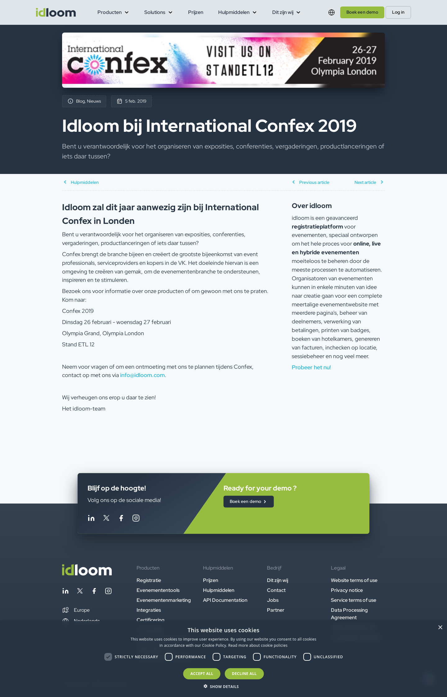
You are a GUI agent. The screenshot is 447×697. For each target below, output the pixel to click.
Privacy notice (347, 590)
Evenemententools (158, 590)
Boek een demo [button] (362, 12)
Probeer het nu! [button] (311, 367)
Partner (275, 610)
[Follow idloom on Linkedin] (91, 519)
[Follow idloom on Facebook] (121, 519)
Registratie (149, 580)
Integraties (149, 610)
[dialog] (223, 659)
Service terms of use (353, 600)
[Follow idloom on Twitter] (106, 519)
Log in (398, 12)
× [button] (440, 627)
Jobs (272, 600)
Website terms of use (354, 580)
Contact (276, 590)
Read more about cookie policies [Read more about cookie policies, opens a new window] (257, 645)
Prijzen (195, 12)
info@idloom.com (142, 375)
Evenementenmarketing (164, 600)
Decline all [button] (244, 673)
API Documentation (225, 600)
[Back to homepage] (87, 573)
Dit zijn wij (277, 580)
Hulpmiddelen (218, 590)
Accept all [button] (201, 673)
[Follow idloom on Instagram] (136, 519)
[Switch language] (331, 12)
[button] (76, 610)
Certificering (151, 620)
